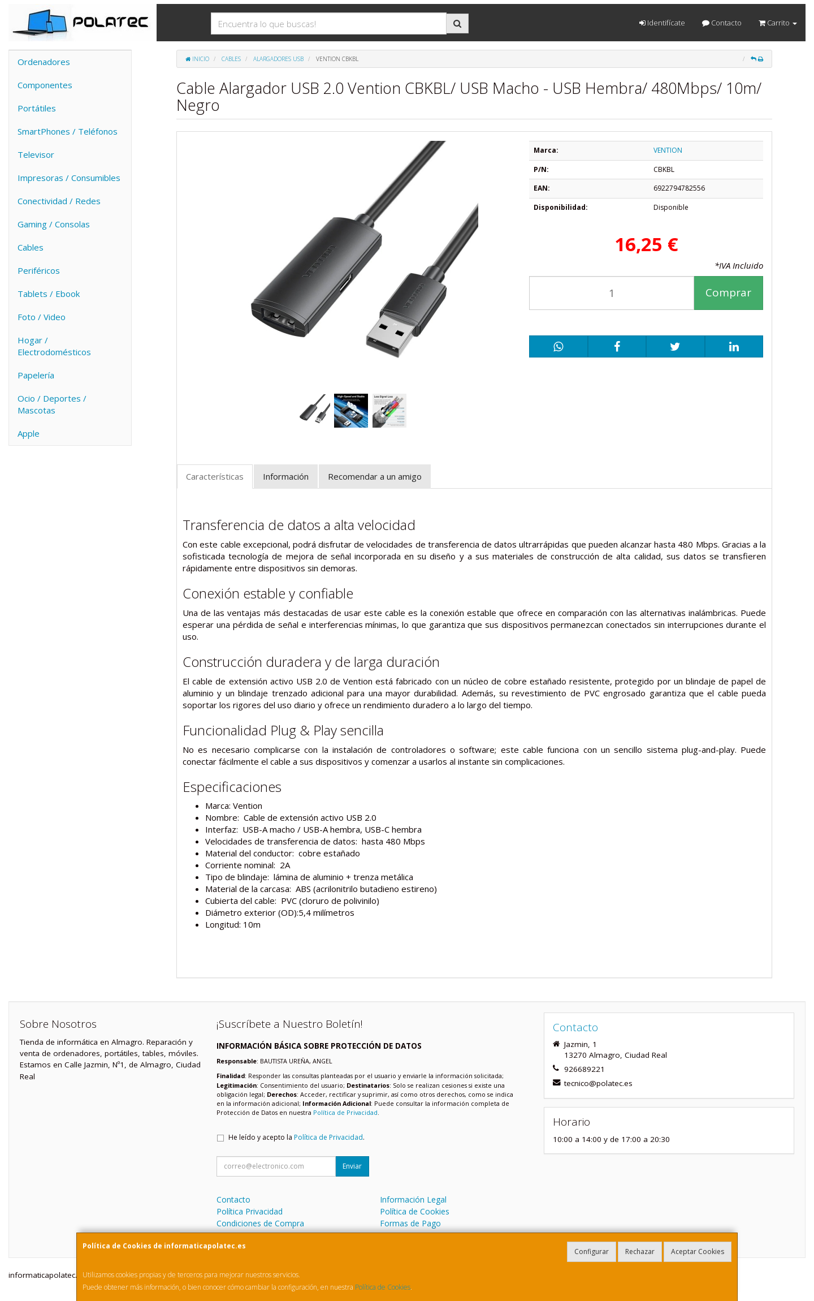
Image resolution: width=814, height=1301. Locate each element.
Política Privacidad (250, 1211)
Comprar (728, 292)
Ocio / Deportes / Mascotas (52, 404)
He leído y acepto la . (296, 1137)
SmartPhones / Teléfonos (68, 131)
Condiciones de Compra (260, 1223)
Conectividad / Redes (59, 200)
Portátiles (37, 108)
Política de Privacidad (345, 1112)
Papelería (36, 375)
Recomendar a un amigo (375, 476)
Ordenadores (44, 61)
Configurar (591, 1251)
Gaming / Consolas (54, 224)
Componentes (45, 85)
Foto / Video (42, 316)
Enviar (352, 1166)
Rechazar (640, 1251)
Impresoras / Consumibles (69, 177)
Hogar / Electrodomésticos (54, 345)
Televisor (36, 154)
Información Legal (413, 1199)
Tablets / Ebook (49, 293)
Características (215, 476)
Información (286, 476)
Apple (29, 433)
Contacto (722, 23)
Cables (31, 247)
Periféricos (39, 270)
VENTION (667, 150)
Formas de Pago (410, 1223)
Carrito (778, 23)
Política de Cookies (382, 1287)
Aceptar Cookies (697, 1251)
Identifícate (662, 23)
